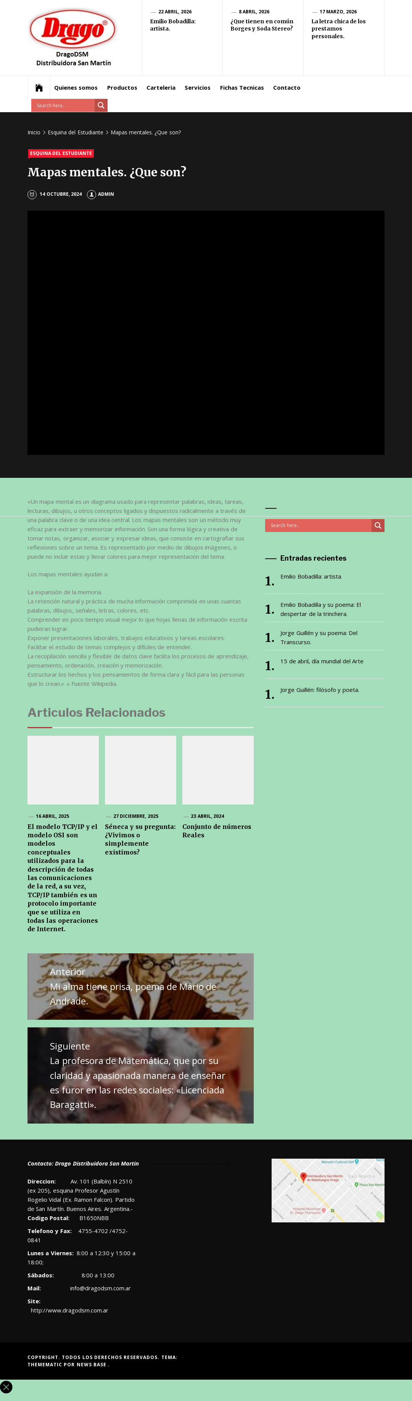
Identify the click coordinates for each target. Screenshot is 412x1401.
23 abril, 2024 (207, 816)
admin (100, 194)
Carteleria (160, 87)
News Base (92, 1364)
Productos (122, 87)
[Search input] (65, 105)
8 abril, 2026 (254, 11)
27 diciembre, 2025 (135, 816)
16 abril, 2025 (52, 816)
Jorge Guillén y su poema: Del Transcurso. (318, 637)
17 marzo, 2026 (338, 11)
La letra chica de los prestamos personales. (338, 29)
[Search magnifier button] (101, 105)
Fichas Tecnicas (242, 87)
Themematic (45, 1364)
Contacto (287, 87)
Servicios (198, 87)
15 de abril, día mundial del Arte (322, 661)
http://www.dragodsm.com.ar (69, 1310)
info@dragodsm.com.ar (100, 1288)
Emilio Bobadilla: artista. (311, 576)
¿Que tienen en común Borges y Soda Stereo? (261, 25)
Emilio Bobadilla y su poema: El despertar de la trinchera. (320, 609)
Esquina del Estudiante (61, 153)
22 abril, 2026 (175, 11)
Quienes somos (76, 87)
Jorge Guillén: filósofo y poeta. (319, 689)
